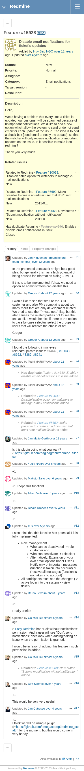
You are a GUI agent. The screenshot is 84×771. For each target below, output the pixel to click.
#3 (77, 339)
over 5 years (51, 493)
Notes (24, 248)
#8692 (16, 354)
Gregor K (34, 293)
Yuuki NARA (36, 464)
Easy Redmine (25, 629)
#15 (76, 656)
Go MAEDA (35, 618)
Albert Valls (35, 493)
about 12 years (50, 293)
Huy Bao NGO (43, 51)
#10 (76, 492)
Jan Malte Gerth (38, 438)
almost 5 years (53, 618)
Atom (69, 758)
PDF (77, 758)
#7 (77, 438)
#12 (76, 525)
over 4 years (33, 55)
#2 (77, 292)
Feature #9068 (46, 211)
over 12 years (63, 51)
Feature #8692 (46, 191)
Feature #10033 (47, 172)
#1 (77, 257)
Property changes (44, 248)
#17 (76, 708)
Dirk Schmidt (36, 684)
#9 (77, 478)
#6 (77, 411)
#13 (76, 592)
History (11, 248)
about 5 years (56, 593)
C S (30, 526)
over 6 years (53, 464)
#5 (77, 384)
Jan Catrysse (36, 708)
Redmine (28, 768)
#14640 (52, 351)
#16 (76, 683)
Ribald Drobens (38, 508)
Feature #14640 (52, 226)
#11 (76, 507)
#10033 (64, 351)
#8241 (37, 354)
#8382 (27, 354)
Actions (77, 172)
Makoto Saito (36, 478)
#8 (77, 463)
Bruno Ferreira (37, 593)
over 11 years (58, 438)
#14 (76, 617)
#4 (77, 361)
